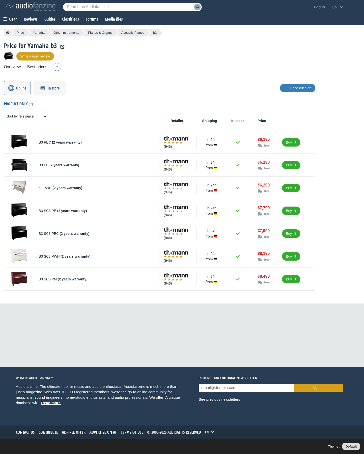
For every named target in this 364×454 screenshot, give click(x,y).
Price (20, 32)
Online (21, 88)
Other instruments (66, 32)
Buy (289, 142)
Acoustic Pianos (132, 32)
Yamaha (39, 32)
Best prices (37, 67)
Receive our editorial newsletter (228, 378)
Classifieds (70, 19)
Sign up (318, 388)
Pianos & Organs (100, 32)
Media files (114, 19)
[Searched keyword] (132, 7)
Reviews (30, 19)
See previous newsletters (219, 399)
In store (53, 88)
